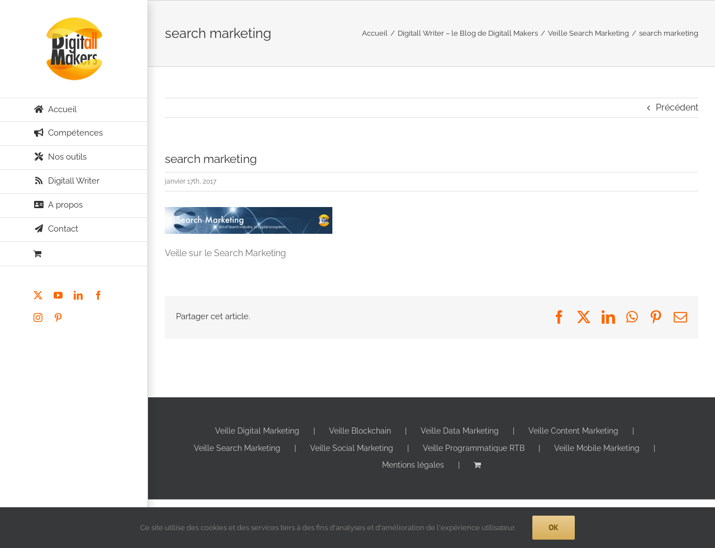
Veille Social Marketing (351, 448)
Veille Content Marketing (573, 430)
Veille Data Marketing (460, 430)
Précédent (677, 107)
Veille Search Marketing (237, 448)
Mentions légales (413, 464)
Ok (554, 527)
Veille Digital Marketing (257, 430)
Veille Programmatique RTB (474, 448)
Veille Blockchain (360, 430)
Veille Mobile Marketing (597, 448)
